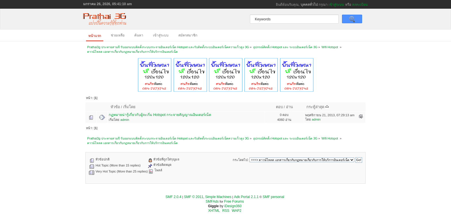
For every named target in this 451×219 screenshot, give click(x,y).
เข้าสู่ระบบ (336, 5)
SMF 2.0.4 (173, 197)
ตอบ (279, 107)
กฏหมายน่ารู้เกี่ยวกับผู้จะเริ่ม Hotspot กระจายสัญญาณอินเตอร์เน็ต (160, 115)
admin (124, 119)
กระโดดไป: (241, 160)
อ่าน (289, 107)
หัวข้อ (115, 107)
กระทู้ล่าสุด (317, 107)
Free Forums (234, 201)
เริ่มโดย (129, 107)
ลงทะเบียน (360, 5)
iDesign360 (233, 206)
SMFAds (212, 201)
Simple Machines (218, 197)
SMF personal (273, 197)
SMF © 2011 (194, 197)
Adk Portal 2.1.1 (246, 197)
